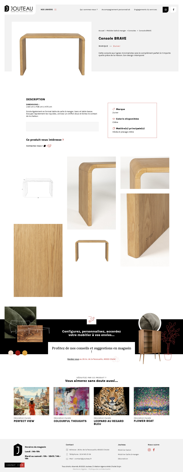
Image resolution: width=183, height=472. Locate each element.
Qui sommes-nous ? (89, 9)
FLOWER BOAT (144, 421)
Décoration (123, 459)
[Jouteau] (19, 8)
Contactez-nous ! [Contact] (34, 146)
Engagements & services (145, 9)
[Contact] (47, 145)
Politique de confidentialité (99, 469)
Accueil (101, 31)
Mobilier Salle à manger (116, 31)
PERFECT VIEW (24, 421)
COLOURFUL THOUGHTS (70, 421)
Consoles (132, 31)
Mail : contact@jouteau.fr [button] (80, 459)
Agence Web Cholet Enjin (111, 466)
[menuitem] (89, 10)
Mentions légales (80, 469)
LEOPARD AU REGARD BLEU (109, 422)
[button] (166, 10)
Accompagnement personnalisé (116, 9)
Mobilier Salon (124, 450)
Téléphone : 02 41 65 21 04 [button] (80, 454)
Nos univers (47, 9)
